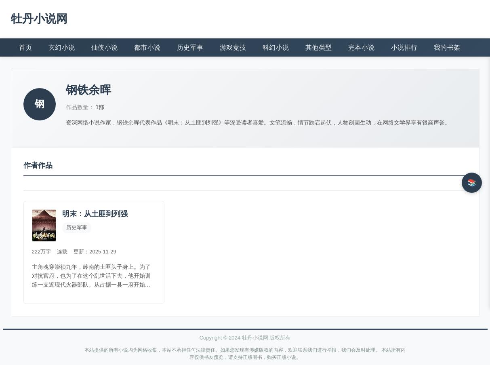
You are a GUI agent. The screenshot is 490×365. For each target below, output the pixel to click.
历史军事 (190, 47)
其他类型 (318, 47)
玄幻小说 (61, 47)
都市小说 (147, 47)
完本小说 (361, 47)
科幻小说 (276, 47)
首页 (25, 47)
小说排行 (404, 47)
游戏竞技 (233, 47)
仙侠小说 (104, 47)
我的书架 (447, 47)
